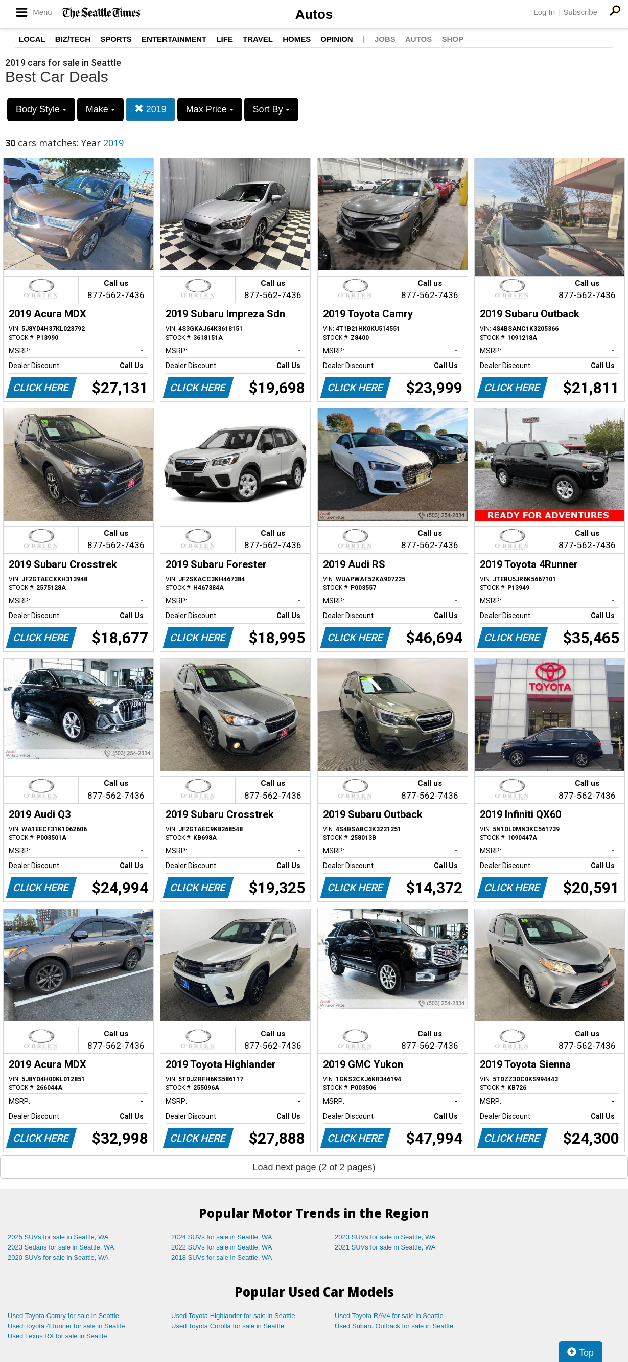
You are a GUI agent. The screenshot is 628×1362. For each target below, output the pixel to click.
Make (100, 109)
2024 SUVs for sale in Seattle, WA (221, 1237)
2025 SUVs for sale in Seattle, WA (58, 1237)
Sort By (271, 109)
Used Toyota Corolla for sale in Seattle (227, 1326)
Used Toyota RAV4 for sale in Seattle (389, 1316)
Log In (544, 12)
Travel (258, 39)
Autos (314, 14)
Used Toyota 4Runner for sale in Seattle (66, 1326)
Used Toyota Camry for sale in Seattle (63, 1316)
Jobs (385, 39)
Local (32, 39)
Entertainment (174, 39)
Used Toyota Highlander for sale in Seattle (233, 1316)
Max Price (210, 109)
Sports (116, 39)
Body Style (41, 109)
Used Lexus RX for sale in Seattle (57, 1336)
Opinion (336, 39)
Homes (297, 39)
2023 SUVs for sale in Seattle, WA (385, 1237)
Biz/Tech (72, 39)
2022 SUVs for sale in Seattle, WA (221, 1247)
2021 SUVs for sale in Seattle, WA (385, 1247)
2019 (150, 109)
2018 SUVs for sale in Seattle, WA (221, 1257)
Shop (452, 39)
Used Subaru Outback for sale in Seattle (394, 1326)
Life (224, 39)
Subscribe (580, 12)
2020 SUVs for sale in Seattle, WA (58, 1257)
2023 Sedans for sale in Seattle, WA (61, 1247)
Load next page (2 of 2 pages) (313, 1167)
